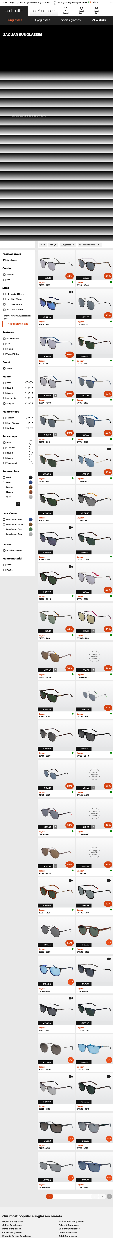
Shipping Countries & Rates (52, 1160)
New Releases (11, 159)
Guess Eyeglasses (66, 1072)
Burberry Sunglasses (69, 1050)
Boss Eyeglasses (65, 1083)
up (109, 1219)
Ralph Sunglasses (68, 1057)
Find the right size (18, 145)
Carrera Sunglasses (12, 1053)
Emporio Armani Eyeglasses (16, 1086)
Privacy (26, 1219)
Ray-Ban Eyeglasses (12, 1072)
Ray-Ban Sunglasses (12, 1042)
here (79, 1121)
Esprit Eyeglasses (66, 1079)
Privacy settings (9, 1156)
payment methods (47, 1156)
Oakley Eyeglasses (11, 1075)
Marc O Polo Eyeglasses (14, 1079)
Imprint (5, 1223)
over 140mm (13, 130)
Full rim (18, 238)
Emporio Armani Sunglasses (16, 1057)
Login (81, 13)
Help (77, 1151)
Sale (6, 164)
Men (6, 101)
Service (42, 1151)
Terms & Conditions (11, 1219)
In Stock (8, 170)
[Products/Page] (90, 66)
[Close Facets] (17, 65)
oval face (18, 268)
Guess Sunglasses (68, 1053)
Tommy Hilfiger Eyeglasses (71, 1086)
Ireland (95, 2)
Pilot (18, 203)
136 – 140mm (13, 125)
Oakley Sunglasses (12, 1046)
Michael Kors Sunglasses (71, 1042)
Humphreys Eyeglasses (14, 1083)
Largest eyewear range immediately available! (29, 2)
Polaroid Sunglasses (69, 1046)
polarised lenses (12, 371)
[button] (14, 11)
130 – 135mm (13, 120)
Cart (96, 13)
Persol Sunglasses (11, 1050)
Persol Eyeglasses (66, 1075)
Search (66, 13)
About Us (6, 1151)
